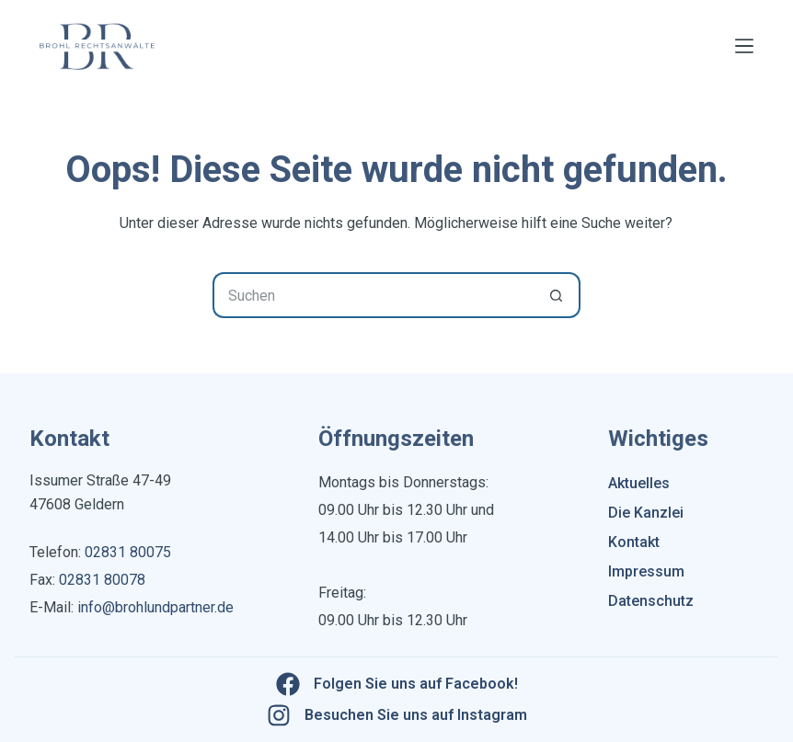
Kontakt (634, 542)
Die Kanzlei (646, 512)
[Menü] (744, 46)
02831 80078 (100, 579)
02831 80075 (128, 552)
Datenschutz (651, 601)
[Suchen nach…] (373, 295)
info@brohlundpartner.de (155, 607)
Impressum (646, 571)
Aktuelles (639, 483)
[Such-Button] (557, 295)
